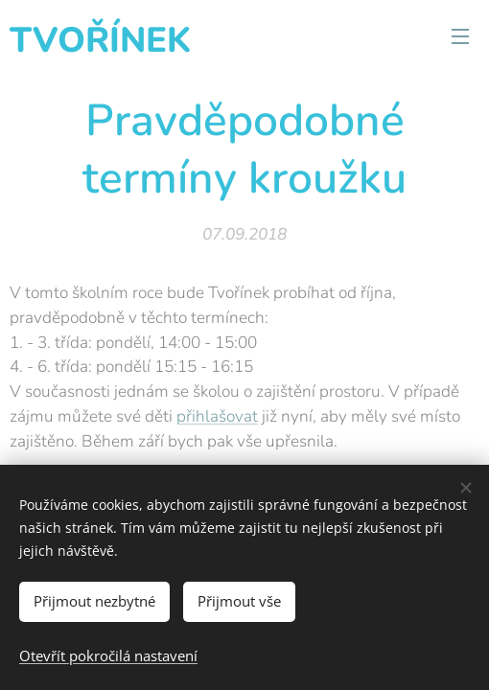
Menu (460, 36)
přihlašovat (217, 416)
